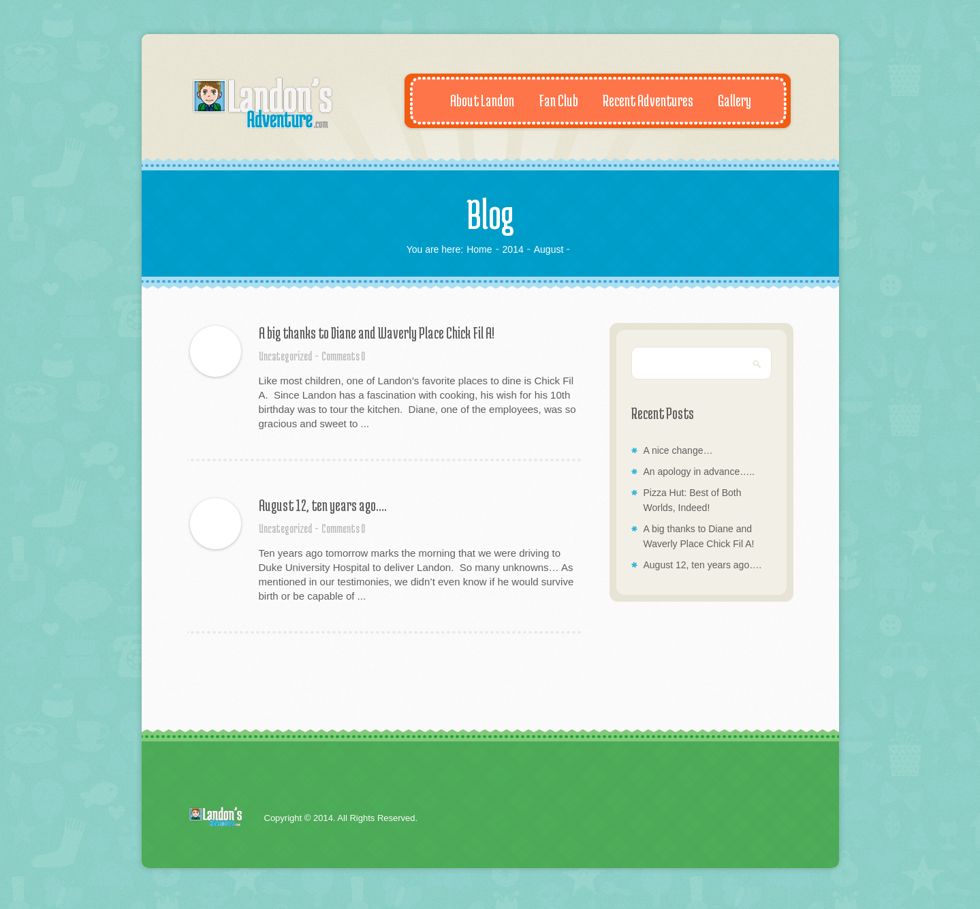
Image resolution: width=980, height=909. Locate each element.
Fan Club (551, 100)
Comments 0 (343, 356)
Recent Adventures (640, 100)
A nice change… (678, 450)
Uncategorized (285, 356)
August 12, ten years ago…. (323, 505)
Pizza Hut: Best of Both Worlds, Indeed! (693, 500)
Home (479, 249)
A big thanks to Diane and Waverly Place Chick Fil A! (376, 332)
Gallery (727, 100)
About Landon (475, 100)
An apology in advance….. (699, 471)
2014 (513, 249)
